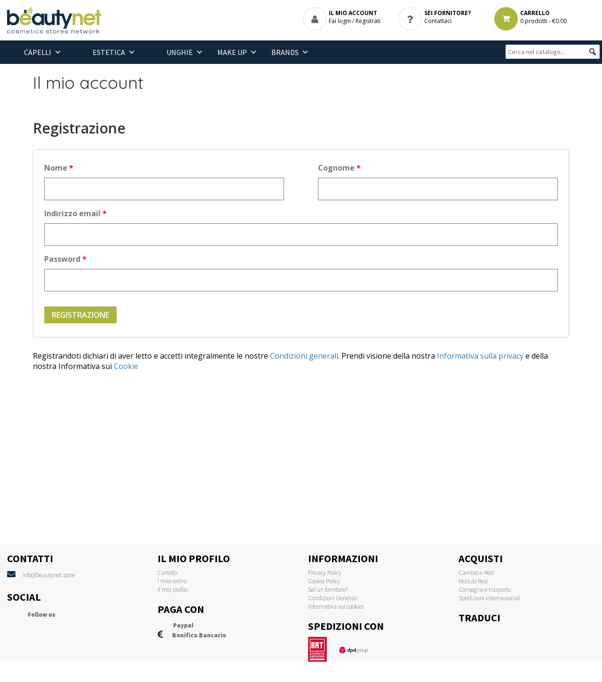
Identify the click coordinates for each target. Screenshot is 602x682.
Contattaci (438, 21)
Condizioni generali (304, 356)
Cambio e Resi (476, 573)
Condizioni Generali (332, 598)
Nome (58, 168)
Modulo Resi (473, 581)
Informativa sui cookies (336, 607)
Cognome (339, 168)
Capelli (37, 52)
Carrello (167, 573)
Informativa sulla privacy (479, 356)
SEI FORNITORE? (447, 13)
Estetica (109, 52)
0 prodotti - (543, 21)
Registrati (368, 21)
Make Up (232, 52)
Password (65, 259)
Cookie (126, 366)
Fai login (340, 21)
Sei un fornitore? (328, 590)
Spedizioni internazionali (489, 598)
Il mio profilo (173, 590)
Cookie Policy (324, 581)
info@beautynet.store (49, 575)
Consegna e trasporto (485, 590)
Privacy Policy (324, 573)
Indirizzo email (75, 213)
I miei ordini (172, 581)
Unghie (179, 52)
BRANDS (285, 52)
